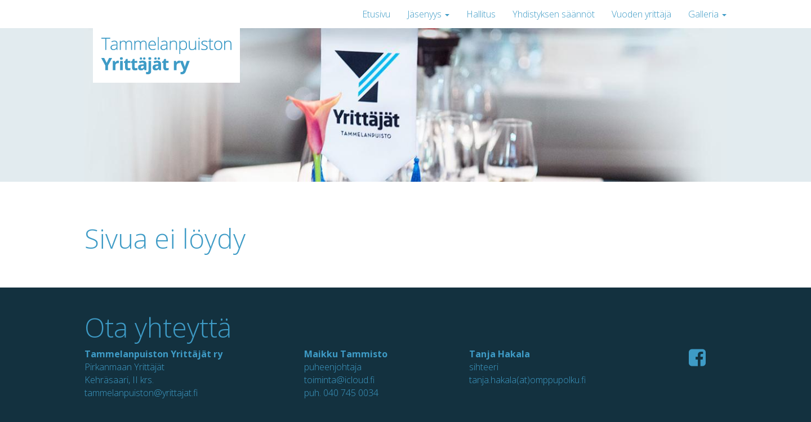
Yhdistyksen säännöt (554, 14)
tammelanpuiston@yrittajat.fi (141, 393)
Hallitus (481, 14)
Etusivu (376, 14)
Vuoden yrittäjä (641, 14)
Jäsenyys (428, 14)
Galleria (707, 14)
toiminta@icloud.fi (339, 380)
